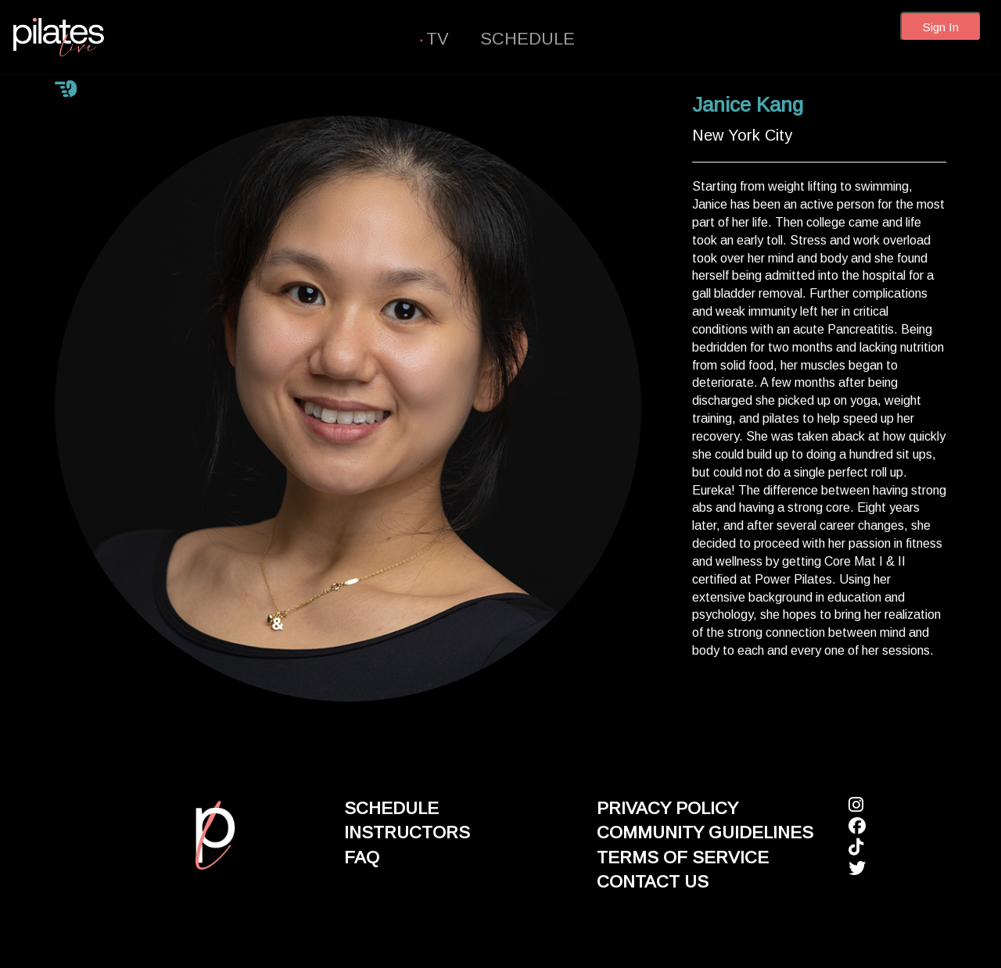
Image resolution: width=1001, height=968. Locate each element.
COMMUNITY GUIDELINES (705, 832)
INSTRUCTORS (407, 832)
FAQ (361, 857)
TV (437, 38)
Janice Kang (747, 104)
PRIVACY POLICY (667, 808)
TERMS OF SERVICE (683, 857)
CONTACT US (653, 881)
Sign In (941, 27)
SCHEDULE (527, 38)
